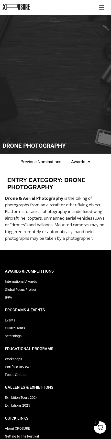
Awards (80, 161)
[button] (101, 7)
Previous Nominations (41, 161)
